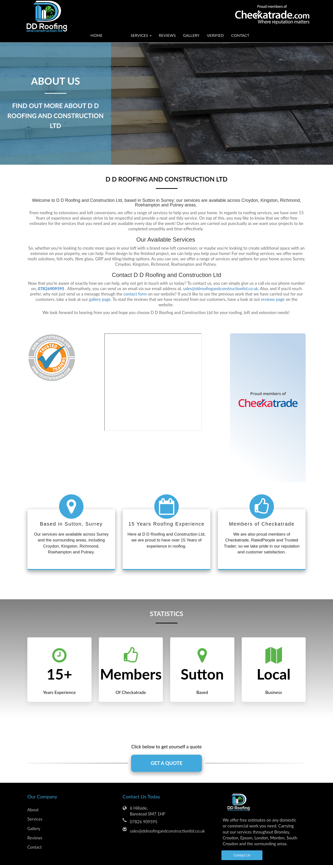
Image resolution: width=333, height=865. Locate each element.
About (116, 35)
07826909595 (51, 288)
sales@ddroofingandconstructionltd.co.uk (220, 288)
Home (97, 35)
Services (34, 819)
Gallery (191, 35)
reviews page (273, 299)
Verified (215, 35)
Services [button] (141, 35)
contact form (135, 293)
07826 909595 (143, 821)
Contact (240, 35)
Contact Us (241, 855)
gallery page (100, 299)
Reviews (167, 35)
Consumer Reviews (153, 382)
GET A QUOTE (166, 763)
